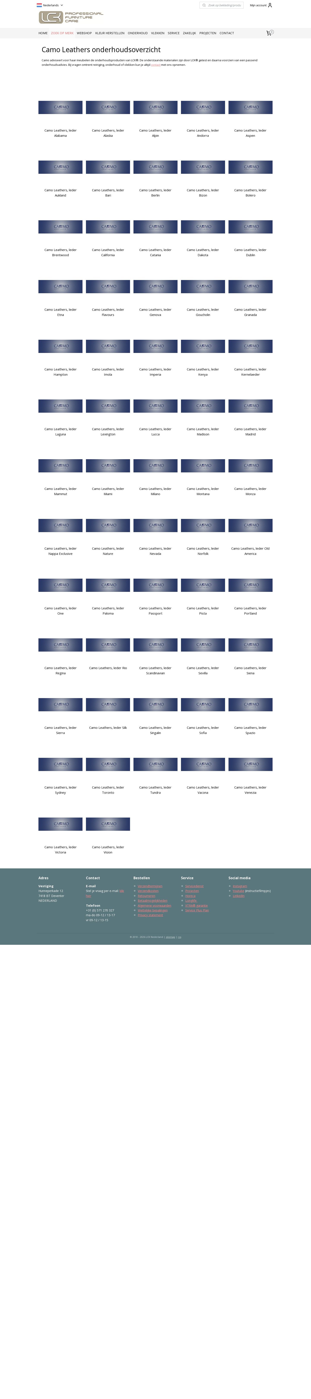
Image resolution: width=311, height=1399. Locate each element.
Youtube (238, 891)
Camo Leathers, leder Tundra (155, 790)
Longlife (191, 900)
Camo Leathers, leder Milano (155, 491)
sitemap (170, 937)
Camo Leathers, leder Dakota (203, 252)
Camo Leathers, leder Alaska (108, 133)
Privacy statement (150, 915)
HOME (43, 33)
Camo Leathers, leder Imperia (155, 372)
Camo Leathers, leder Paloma (108, 610)
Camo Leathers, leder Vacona (203, 790)
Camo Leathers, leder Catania (155, 252)
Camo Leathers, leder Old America (250, 551)
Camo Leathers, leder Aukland (60, 192)
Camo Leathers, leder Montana (203, 491)
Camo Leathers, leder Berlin (155, 192)
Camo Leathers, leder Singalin (155, 730)
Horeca (190, 896)
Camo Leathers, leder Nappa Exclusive (60, 551)
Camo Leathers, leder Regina (60, 670)
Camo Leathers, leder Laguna (60, 431)
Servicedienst (194, 886)
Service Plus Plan (197, 910)
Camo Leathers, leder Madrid (250, 431)
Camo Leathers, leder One (60, 610)
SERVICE (173, 33)
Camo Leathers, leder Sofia (203, 730)
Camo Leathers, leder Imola (108, 372)
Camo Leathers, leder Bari (108, 192)
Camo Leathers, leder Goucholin (203, 312)
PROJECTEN (207, 33)
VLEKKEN (157, 33)
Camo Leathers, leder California (108, 252)
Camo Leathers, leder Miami (108, 491)
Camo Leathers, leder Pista (203, 610)
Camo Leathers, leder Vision (108, 849)
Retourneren (146, 896)
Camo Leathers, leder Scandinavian (155, 670)
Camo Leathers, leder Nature (108, 551)
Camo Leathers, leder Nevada (155, 551)
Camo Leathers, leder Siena (250, 670)
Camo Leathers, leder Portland (250, 610)
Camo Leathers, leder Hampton (60, 372)
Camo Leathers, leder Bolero (250, 192)
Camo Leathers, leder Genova (155, 312)
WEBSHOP (84, 33)
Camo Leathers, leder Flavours (108, 312)
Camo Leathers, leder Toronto (108, 790)
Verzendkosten (148, 891)
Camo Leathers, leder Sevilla (203, 670)
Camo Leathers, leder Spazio (250, 730)
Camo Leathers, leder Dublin (250, 252)
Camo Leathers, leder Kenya (203, 372)
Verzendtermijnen (150, 886)
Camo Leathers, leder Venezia (250, 790)
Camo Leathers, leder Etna (60, 312)
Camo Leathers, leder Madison (203, 431)
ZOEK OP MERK (62, 33)
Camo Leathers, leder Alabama (60, 133)
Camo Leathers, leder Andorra (203, 133)
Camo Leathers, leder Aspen (250, 133)
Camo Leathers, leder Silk (108, 727)
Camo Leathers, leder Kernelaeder (250, 372)
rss (179, 937)
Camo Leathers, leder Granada (250, 312)
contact (155, 65)
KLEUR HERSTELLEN (109, 33)
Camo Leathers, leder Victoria (60, 849)
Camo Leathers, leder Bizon (203, 192)
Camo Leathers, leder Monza (250, 491)
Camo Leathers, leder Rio (108, 668)
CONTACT (227, 33)
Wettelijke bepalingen (153, 910)
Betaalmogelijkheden (152, 900)
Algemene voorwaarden (154, 905)
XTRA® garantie (196, 905)
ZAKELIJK (189, 33)
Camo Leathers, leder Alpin (155, 133)
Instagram (240, 886)
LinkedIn (238, 896)
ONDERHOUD (138, 33)
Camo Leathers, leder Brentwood (60, 252)
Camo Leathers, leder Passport (155, 610)
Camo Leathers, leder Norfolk (203, 551)
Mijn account (261, 5)
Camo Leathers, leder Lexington (108, 431)
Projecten (192, 891)
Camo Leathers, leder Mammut (60, 491)
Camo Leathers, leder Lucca (155, 431)
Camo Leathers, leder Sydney (60, 790)
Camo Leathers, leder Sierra (60, 730)
